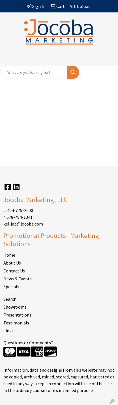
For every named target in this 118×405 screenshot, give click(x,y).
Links (8, 330)
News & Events (17, 278)
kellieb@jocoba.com (23, 224)
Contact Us (14, 271)
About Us (12, 263)
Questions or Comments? (28, 342)
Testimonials (16, 323)
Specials (11, 286)
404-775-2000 (20, 210)
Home (9, 255)
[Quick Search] (33, 72)
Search (9, 299)
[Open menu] (106, 57)
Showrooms (15, 307)
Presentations (17, 315)
